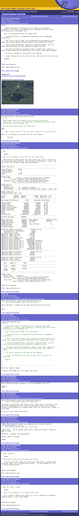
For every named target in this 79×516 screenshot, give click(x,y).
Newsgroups (11, 11)
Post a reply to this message (10, 71)
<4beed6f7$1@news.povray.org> (19, 320)
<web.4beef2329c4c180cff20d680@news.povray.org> (25, 398)
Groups (7, 8)
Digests (13, 8)
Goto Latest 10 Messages (39, 16)
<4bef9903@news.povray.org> (18, 422)
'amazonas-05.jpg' (18, 79)
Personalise (21, 8)
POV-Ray (3, 11)
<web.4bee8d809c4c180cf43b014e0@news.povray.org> (26, 299)
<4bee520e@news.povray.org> (18, 23)
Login (33, 8)
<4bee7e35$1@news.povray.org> (19, 114)
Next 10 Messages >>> (70, 16)
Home (3, 8)
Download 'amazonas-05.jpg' (10, 76)
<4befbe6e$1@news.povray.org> (19, 484)
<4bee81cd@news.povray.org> (18, 148)
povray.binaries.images (23, 11)
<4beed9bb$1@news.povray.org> (19, 381)
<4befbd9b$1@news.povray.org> (19, 450)
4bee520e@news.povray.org (13, 425)
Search (28, 8)
